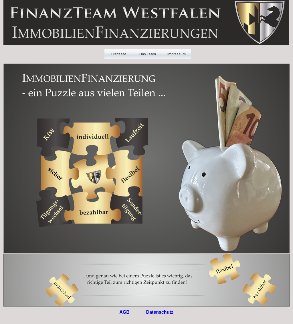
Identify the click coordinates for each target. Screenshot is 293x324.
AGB (124, 312)
